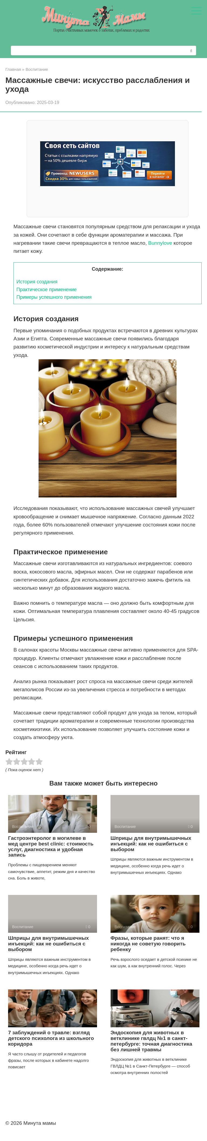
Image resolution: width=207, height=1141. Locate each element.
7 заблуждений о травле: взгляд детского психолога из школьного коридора (51, 1038)
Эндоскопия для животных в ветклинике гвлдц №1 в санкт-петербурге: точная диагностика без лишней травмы (151, 1041)
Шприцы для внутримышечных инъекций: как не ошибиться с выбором (151, 843)
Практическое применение (46, 289)
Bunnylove (160, 243)
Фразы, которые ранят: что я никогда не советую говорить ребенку (148, 943)
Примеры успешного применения (54, 297)
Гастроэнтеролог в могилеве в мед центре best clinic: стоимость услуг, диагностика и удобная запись (51, 846)
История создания (36, 281)
